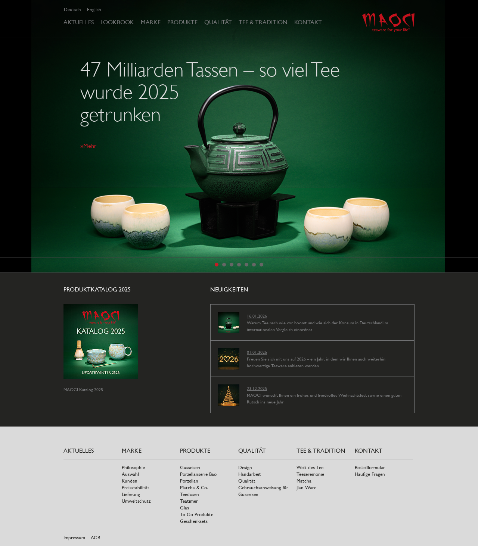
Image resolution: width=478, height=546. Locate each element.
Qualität (218, 22)
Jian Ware (306, 487)
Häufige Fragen (370, 474)
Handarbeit (249, 474)
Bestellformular (370, 467)
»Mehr (88, 145)
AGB (95, 537)
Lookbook (117, 22)
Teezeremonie (310, 474)
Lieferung (131, 494)
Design (245, 467)
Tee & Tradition (263, 22)
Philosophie (133, 467)
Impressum (74, 537)
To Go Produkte (196, 514)
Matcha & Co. (194, 487)
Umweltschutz (136, 501)
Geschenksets (194, 521)
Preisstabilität (135, 487)
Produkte (182, 22)
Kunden (129, 481)
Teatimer (189, 501)
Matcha (304, 481)
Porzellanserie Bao (198, 474)
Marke (151, 22)
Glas (184, 508)
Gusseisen (190, 467)
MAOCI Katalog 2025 (83, 389)
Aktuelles (78, 22)
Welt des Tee (310, 467)
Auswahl (130, 474)
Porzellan (189, 481)
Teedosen (189, 494)
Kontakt (308, 22)
